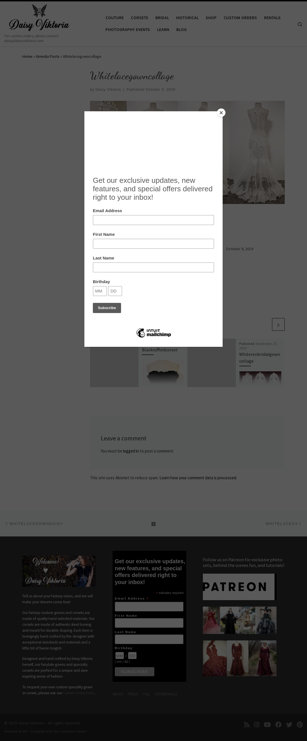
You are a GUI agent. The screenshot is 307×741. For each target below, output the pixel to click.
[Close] (221, 112)
